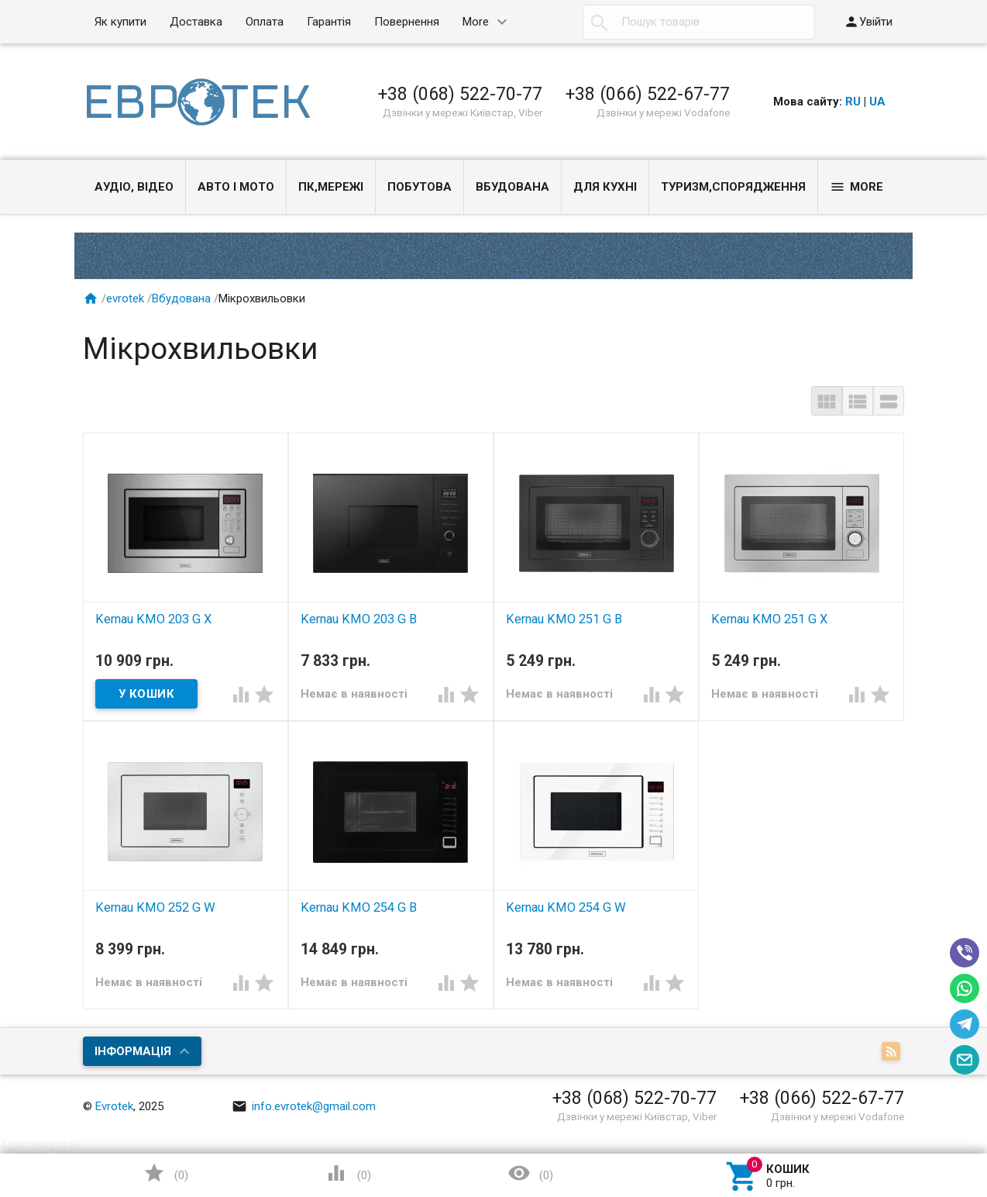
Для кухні (605, 187)
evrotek (125, 298)
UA (877, 102)
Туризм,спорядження (733, 187)
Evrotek (114, 1106)
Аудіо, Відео (134, 187)
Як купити (120, 22)
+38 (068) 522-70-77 (460, 94)
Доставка (196, 22)
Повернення (406, 22)
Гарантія (329, 22)
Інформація (133, 1051)
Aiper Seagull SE (41, 1145)
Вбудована (512, 187)
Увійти (868, 21)
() (166, 1173)
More (476, 22)
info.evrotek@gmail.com (304, 1106)
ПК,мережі (330, 187)
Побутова (419, 187)
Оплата (265, 22)
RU (853, 102)
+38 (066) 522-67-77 (648, 94)
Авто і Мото (236, 187)
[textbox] (699, 22)
